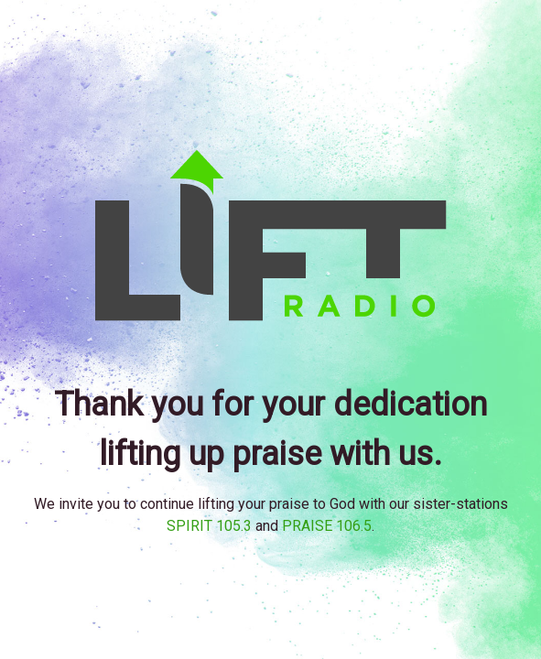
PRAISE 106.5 (327, 526)
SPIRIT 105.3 (209, 526)
